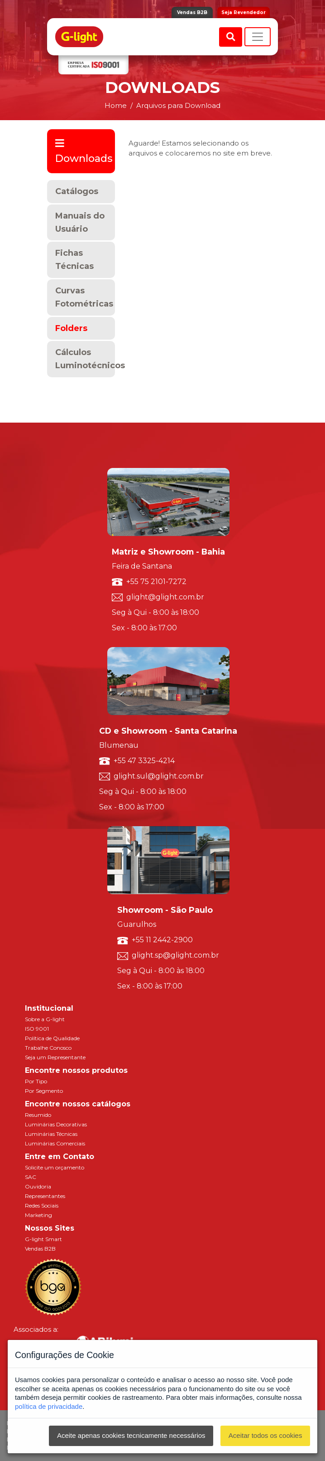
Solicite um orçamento (54, 1167)
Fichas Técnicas (74, 259)
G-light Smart (43, 1239)
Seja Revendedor (243, 12)
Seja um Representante (55, 1057)
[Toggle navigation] (257, 36)
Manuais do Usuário (80, 222)
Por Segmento (44, 1090)
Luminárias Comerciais (55, 1143)
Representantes (45, 1196)
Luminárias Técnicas (51, 1133)
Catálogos (76, 191)
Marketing (38, 1215)
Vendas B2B (192, 12)
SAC (30, 1177)
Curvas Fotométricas (84, 297)
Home (116, 105)
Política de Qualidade (52, 1038)
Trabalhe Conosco (48, 1047)
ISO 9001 (37, 1028)
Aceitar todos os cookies (265, 1435)
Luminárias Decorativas (56, 1124)
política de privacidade (48, 1406)
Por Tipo (36, 1081)
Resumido (38, 1114)
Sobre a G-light (45, 1019)
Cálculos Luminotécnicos (85, 358)
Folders (71, 328)
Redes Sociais (41, 1205)
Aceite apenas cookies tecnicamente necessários (131, 1435)
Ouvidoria (38, 1186)
